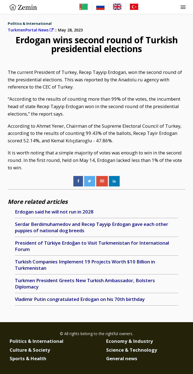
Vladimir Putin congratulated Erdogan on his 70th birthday (80, 299)
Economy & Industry (129, 341)
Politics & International (30, 23)
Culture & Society (30, 350)
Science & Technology (131, 350)
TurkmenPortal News (30, 30)
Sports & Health (28, 358)
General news (121, 358)
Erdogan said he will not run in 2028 (54, 212)
